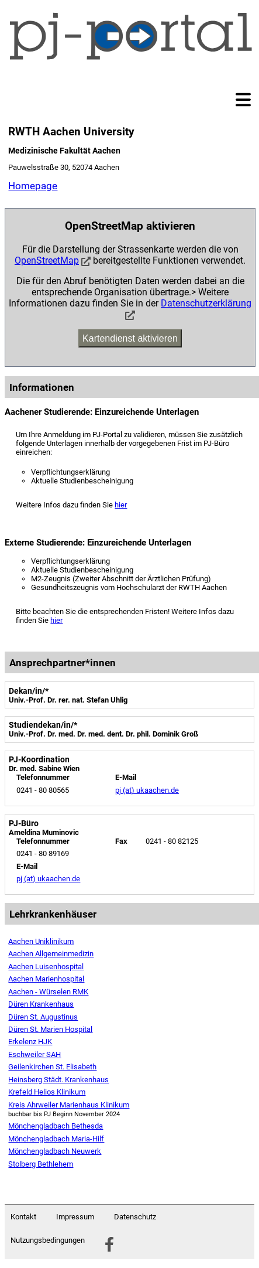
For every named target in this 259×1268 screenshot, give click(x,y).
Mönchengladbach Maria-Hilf (56, 1138)
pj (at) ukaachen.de (147, 790)
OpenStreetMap (47, 260)
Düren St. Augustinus (43, 1017)
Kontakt (23, 1216)
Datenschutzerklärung (206, 303)
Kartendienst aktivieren (130, 338)
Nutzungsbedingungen (48, 1240)
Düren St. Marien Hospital (50, 1029)
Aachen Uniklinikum (41, 941)
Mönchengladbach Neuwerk (54, 1151)
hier (121, 504)
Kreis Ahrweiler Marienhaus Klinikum (68, 1104)
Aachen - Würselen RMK (48, 991)
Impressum (75, 1216)
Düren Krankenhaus (41, 1004)
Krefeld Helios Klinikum (46, 1092)
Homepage (32, 186)
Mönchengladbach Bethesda (55, 1126)
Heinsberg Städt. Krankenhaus (58, 1079)
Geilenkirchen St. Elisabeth (52, 1066)
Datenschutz (135, 1216)
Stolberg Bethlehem (40, 1164)
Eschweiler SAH (34, 1054)
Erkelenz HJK (30, 1041)
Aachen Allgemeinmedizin (51, 953)
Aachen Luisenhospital (46, 966)
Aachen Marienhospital (46, 978)
